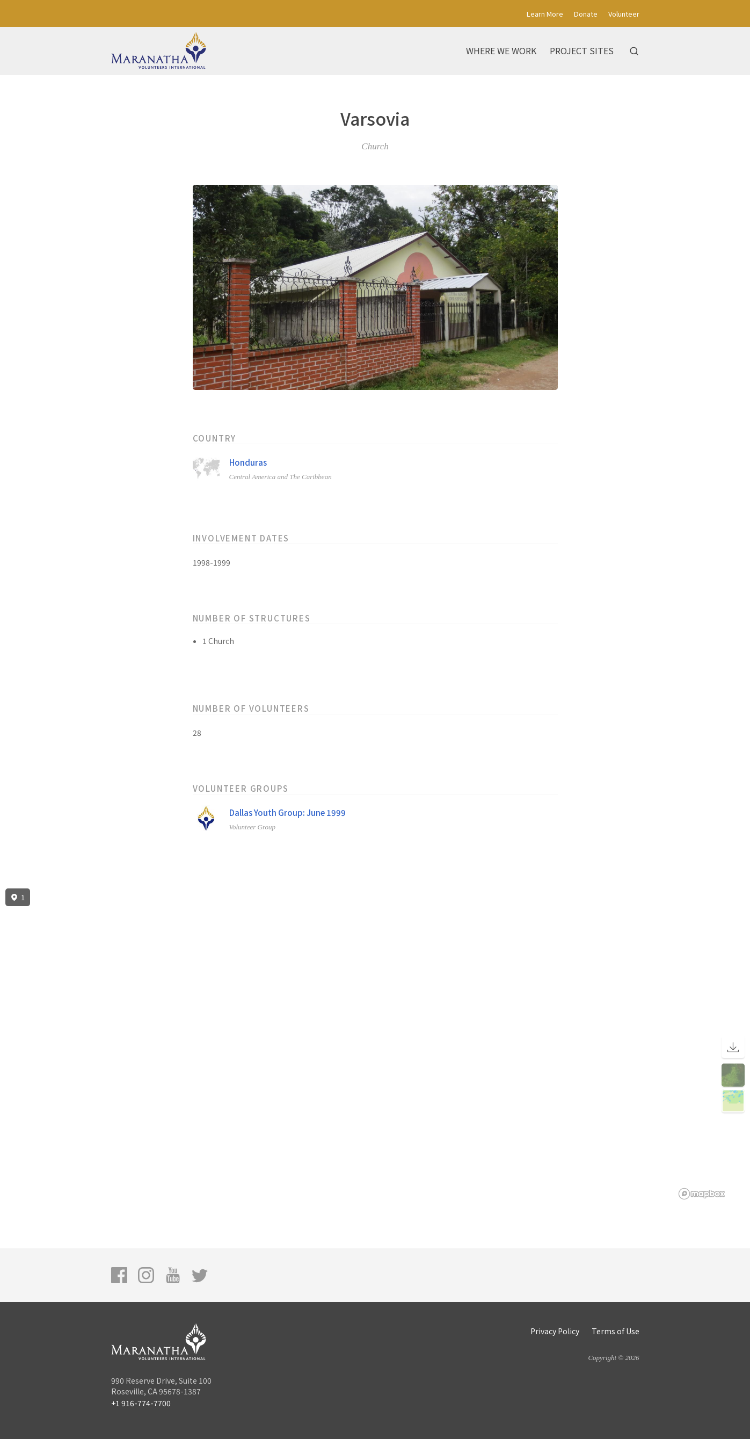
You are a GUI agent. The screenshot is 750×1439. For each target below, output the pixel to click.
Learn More (545, 14)
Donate (586, 14)
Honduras (248, 462)
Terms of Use (615, 1331)
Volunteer (623, 14)
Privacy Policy (554, 1331)
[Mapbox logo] (701, 1194)
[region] (375, 1044)
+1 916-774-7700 (141, 1403)
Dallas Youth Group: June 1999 (287, 812)
